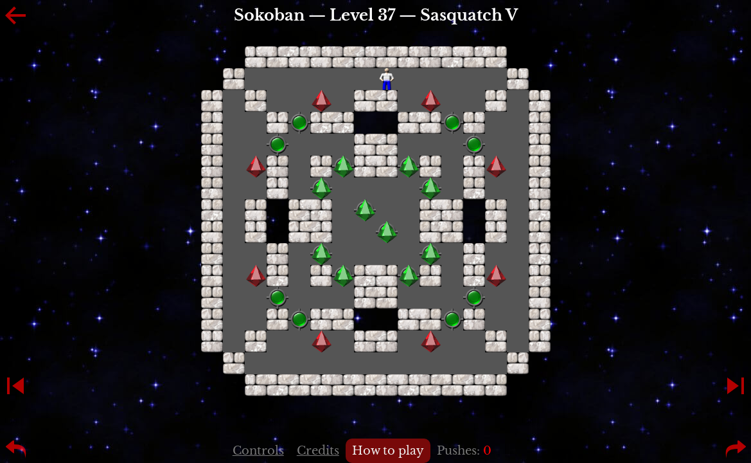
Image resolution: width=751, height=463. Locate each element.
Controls (258, 451)
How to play (388, 451)
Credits (318, 451)
